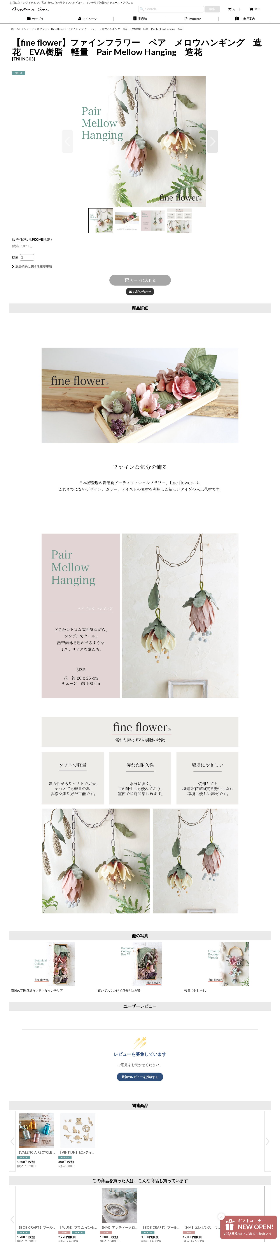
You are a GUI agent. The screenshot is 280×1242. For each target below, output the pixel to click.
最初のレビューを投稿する (140, 1077)
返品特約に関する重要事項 (32, 266)
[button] (140, 18)
